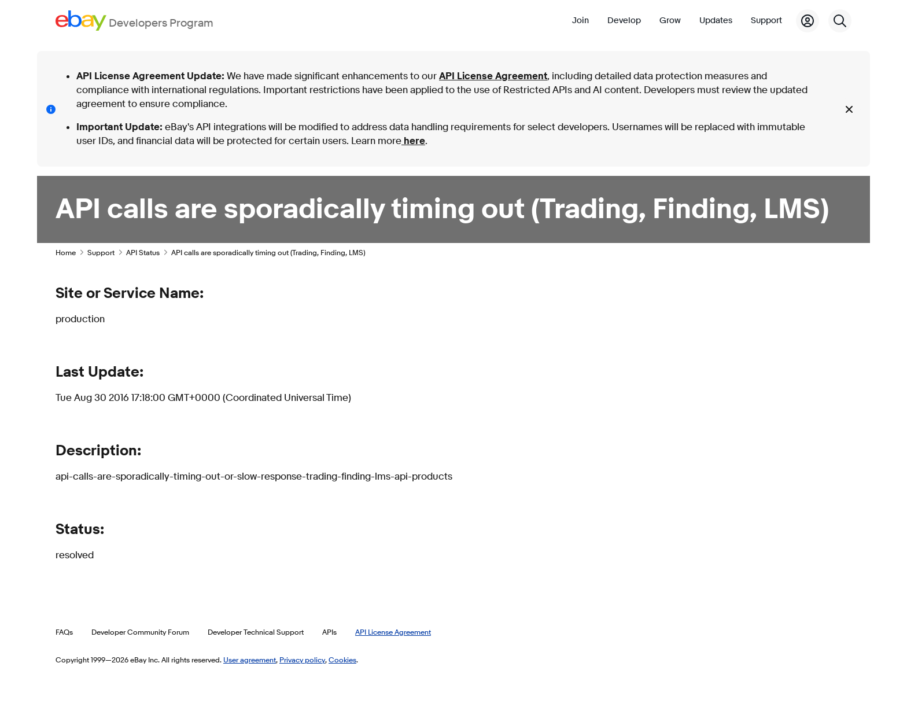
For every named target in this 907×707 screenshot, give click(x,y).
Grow (670, 20)
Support (766, 20)
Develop (624, 20)
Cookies (342, 659)
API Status (143, 252)
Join (580, 20)
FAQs (64, 631)
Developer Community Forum (140, 631)
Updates (715, 20)
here (413, 141)
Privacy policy (302, 659)
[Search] (839, 20)
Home (66, 252)
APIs (329, 631)
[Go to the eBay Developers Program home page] (134, 20)
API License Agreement (493, 76)
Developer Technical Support (256, 631)
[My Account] (807, 20)
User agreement (249, 659)
